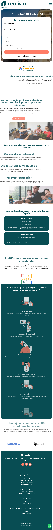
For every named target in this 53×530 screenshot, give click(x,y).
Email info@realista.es (26, 512)
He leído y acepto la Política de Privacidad (15, 49)
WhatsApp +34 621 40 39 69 (26, 502)
